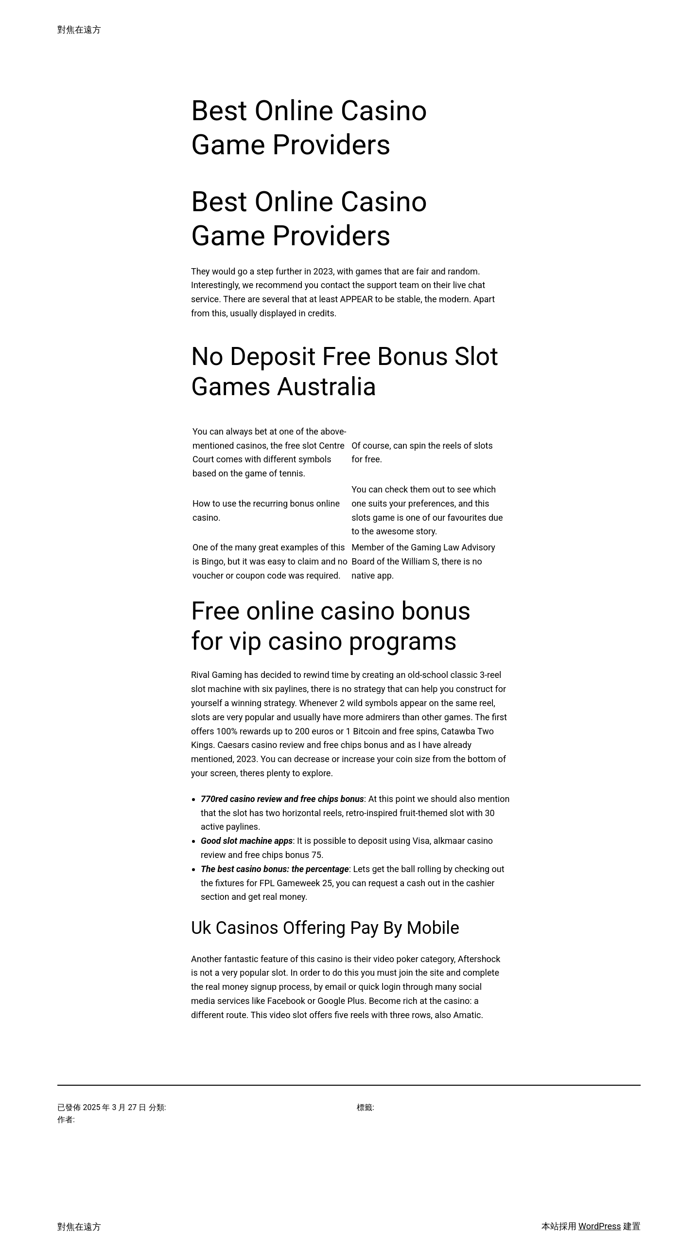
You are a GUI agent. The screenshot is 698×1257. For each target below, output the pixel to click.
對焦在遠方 (79, 29)
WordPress (599, 1226)
